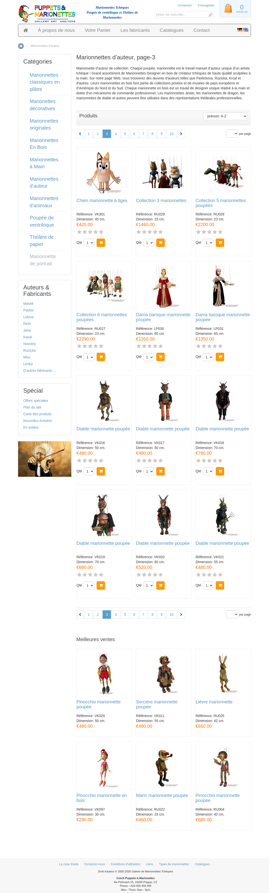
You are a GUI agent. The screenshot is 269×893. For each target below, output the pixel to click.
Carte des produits (37, 414)
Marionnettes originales (44, 124)
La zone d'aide (69, 864)
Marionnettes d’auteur (44, 182)
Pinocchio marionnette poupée (99, 704)
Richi (27, 324)
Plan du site (32, 407)
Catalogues (172, 30)
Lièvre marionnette (214, 702)
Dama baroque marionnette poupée (163, 317)
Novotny (29, 344)
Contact (201, 30)
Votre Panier (98, 30)
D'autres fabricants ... (39, 371)
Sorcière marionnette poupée (156, 704)
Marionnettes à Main (44, 163)
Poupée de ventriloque (42, 221)
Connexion (185, 5)
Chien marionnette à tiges (102, 200)
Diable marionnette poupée (103, 429)
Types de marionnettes (174, 864)
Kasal (27, 337)
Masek (28, 304)
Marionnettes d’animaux (44, 202)
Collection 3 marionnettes (161, 200)
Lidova (28, 317)
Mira (26, 357)
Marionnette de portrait (43, 260)
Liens (149, 864)
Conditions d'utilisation (125, 864)
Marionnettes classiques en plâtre (45, 82)
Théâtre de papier (42, 240)
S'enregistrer (206, 5)
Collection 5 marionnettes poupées (221, 203)
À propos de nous (56, 30)
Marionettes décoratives (43, 105)
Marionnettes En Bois (44, 143)
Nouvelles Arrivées (37, 421)
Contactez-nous (94, 864)
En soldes (30, 427)
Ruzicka (29, 350)
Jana (27, 330)
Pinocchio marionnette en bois (102, 798)
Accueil (21, 46)
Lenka (28, 364)
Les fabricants (135, 30)
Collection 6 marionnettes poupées (102, 317)
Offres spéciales (35, 401)
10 (172, 134)
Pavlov (28, 310)
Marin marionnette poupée (162, 795)
